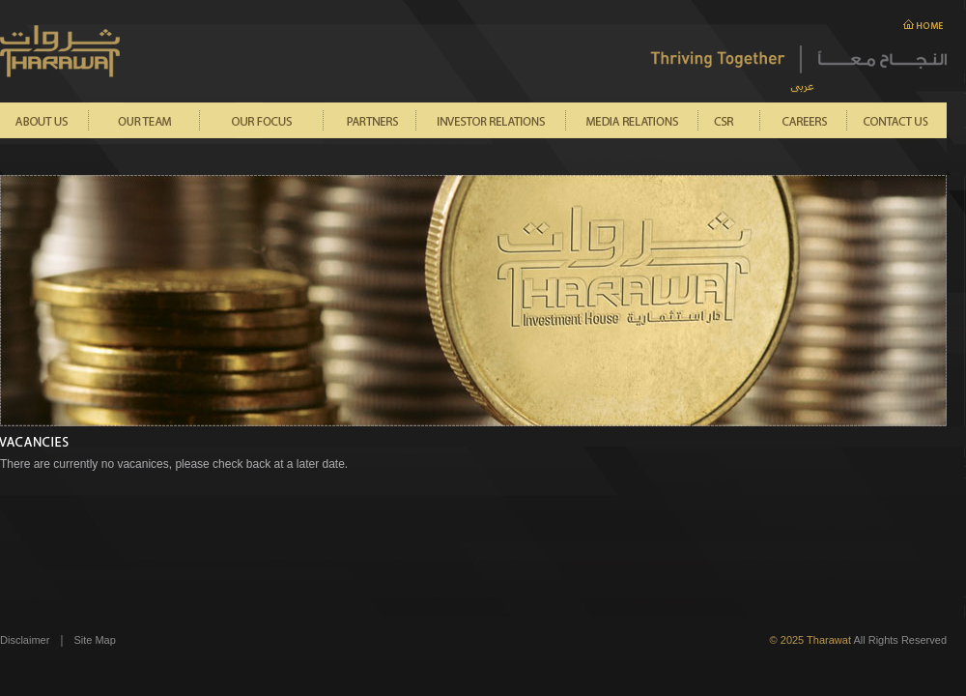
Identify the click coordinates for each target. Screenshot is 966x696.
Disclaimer (24, 640)
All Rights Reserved (858, 640)
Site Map (94, 640)
